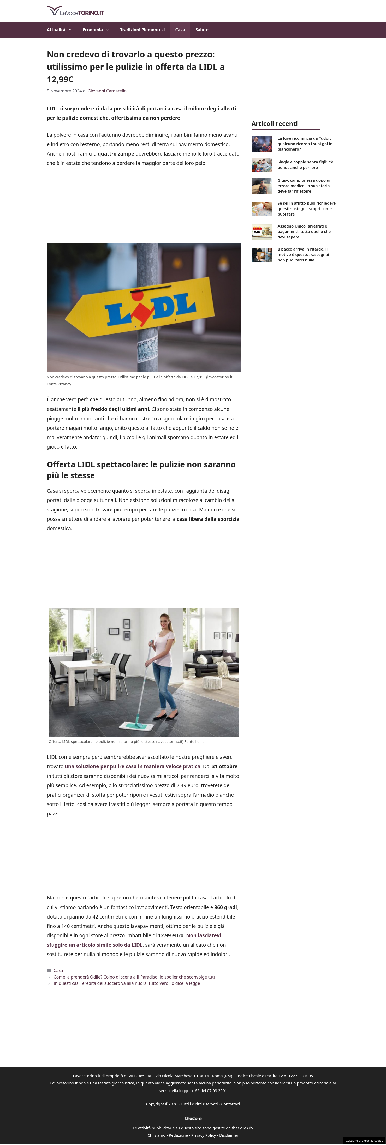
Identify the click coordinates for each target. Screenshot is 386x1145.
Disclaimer (229, 1135)
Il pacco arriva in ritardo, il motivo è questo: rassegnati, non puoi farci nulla (305, 254)
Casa (180, 30)
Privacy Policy (203, 1135)
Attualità (62, 30)
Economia (99, 30)
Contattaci (230, 1103)
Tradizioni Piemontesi (142, 30)
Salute (202, 30)
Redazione (178, 1135)
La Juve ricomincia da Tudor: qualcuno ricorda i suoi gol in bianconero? (305, 143)
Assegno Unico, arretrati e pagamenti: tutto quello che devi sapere (304, 231)
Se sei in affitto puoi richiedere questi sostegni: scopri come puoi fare (307, 208)
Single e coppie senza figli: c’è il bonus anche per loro (307, 164)
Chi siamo (156, 1135)
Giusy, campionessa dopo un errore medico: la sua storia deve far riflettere (305, 185)
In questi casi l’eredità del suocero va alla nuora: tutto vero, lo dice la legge (127, 983)
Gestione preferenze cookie (364, 1140)
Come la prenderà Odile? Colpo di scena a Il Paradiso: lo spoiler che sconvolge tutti (135, 977)
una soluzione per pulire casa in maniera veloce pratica (132, 766)
